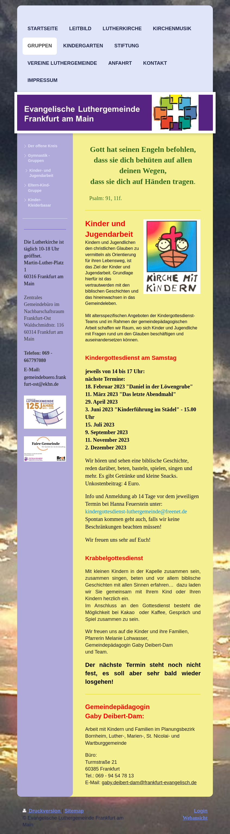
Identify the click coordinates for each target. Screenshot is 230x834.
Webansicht (195, 818)
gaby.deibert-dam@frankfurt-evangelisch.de (149, 782)
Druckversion (42, 811)
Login (201, 811)
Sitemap (74, 811)
